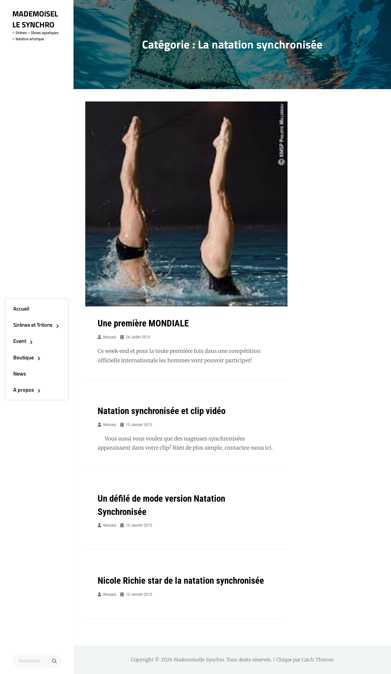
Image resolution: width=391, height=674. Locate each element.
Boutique (18, 358)
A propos (18, 393)
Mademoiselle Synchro (36, 19)
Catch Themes (318, 660)
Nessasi (109, 337)
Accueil (16, 305)
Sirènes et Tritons (27, 323)
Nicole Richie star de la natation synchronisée (184, 580)
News (14, 375)
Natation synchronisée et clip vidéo (164, 410)
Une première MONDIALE (144, 323)
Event (14, 340)
